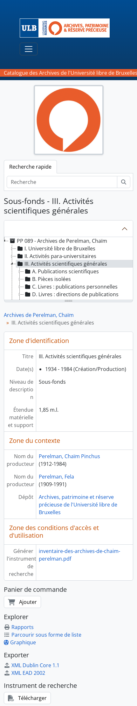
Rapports (19, 627)
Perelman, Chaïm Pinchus (69, 456)
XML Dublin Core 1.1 (31, 665)
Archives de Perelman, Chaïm (39, 314)
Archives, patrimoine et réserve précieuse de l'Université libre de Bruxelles (78, 504)
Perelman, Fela (56, 476)
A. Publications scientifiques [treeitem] (61, 271)
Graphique (20, 642)
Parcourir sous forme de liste (42, 634)
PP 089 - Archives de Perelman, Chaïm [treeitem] (58, 241)
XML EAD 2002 (24, 672)
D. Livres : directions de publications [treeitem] (71, 294)
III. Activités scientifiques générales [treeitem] (61, 264)
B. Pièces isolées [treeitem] (47, 279)
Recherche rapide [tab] (30, 166)
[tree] (68, 269)
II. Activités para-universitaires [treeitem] (56, 256)
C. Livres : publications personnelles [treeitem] (71, 286)
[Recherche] (62, 182)
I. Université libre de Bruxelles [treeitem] (55, 248)
